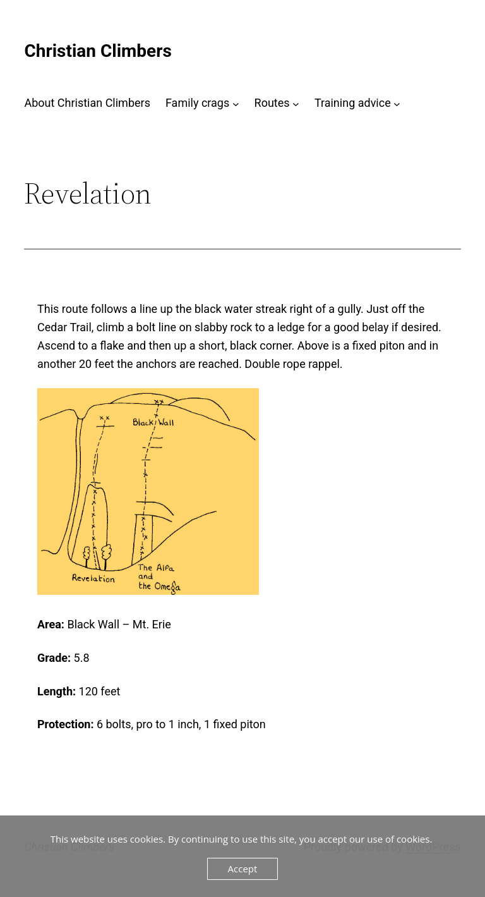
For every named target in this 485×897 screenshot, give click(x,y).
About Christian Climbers (87, 102)
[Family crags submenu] (235, 103)
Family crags (197, 102)
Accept (243, 868)
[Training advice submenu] (396, 103)
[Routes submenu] (295, 103)
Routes (272, 102)
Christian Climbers (97, 50)
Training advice (352, 102)
